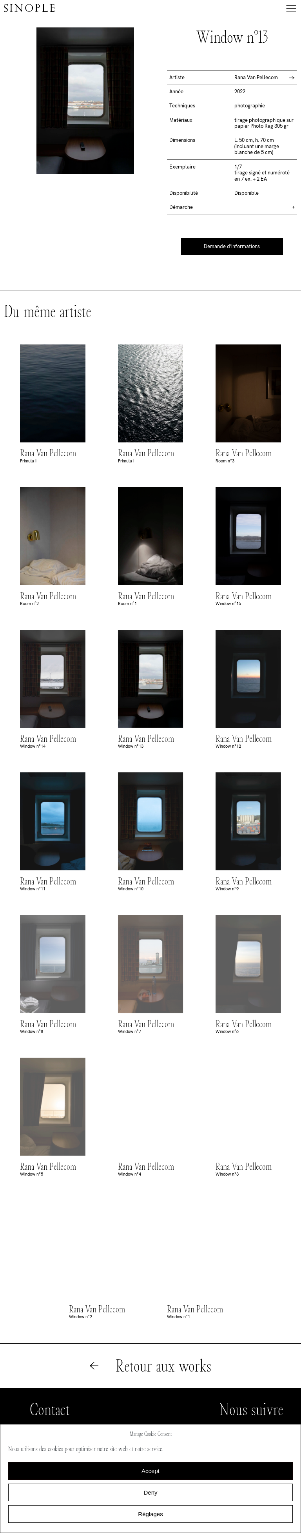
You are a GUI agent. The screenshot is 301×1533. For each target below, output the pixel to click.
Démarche (181, 207)
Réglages (150, 1514)
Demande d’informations (232, 246)
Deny (150, 1492)
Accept (150, 1471)
